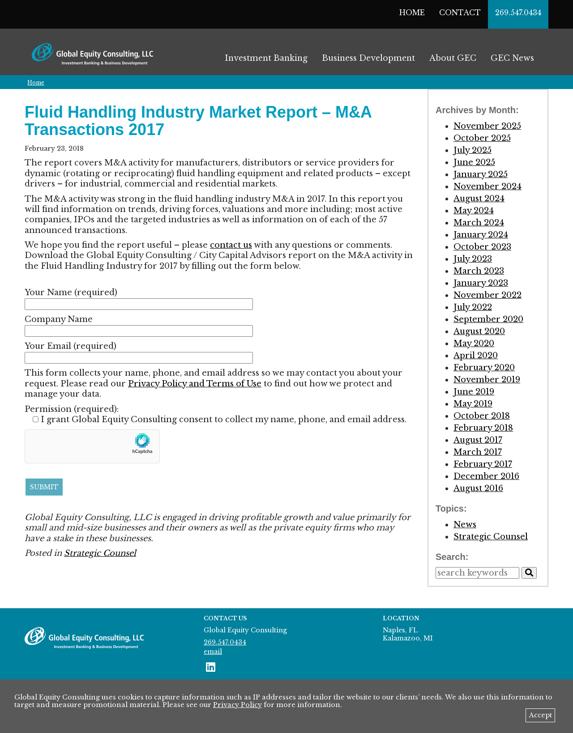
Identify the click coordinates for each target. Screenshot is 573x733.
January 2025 (480, 174)
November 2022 (487, 295)
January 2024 (480, 235)
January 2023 (480, 283)
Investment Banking (266, 58)
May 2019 (472, 404)
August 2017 (477, 440)
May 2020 (473, 343)
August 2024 (479, 198)
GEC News (512, 58)
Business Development (368, 58)
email (213, 652)
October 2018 (481, 416)
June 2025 (474, 162)
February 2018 (483, 428)
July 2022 (472, 307)
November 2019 (486, 380)
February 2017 (482, 464)
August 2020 (479, 331)
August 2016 (478, 488)
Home (412, 12)
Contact (460, 12)
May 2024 (473, 211)
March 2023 (478, 271)
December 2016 (486, 476)
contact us (231, 245)
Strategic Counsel (100, 553)
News (464, 525)
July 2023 (472, 259)
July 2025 (472, 150)
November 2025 (487, 126)
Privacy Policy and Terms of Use (194, 384)
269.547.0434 (518, 12)
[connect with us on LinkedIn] (210, 667)
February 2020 (484, 368)
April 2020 (475, 355)
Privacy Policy (237, 705)
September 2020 (488, 319)
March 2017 (477, 452)
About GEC (452, 58)
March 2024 (478, 223)
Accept (540, 715)
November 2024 (487, 186)
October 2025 (482, 138)
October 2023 (482, 247)
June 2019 (473, 392)
